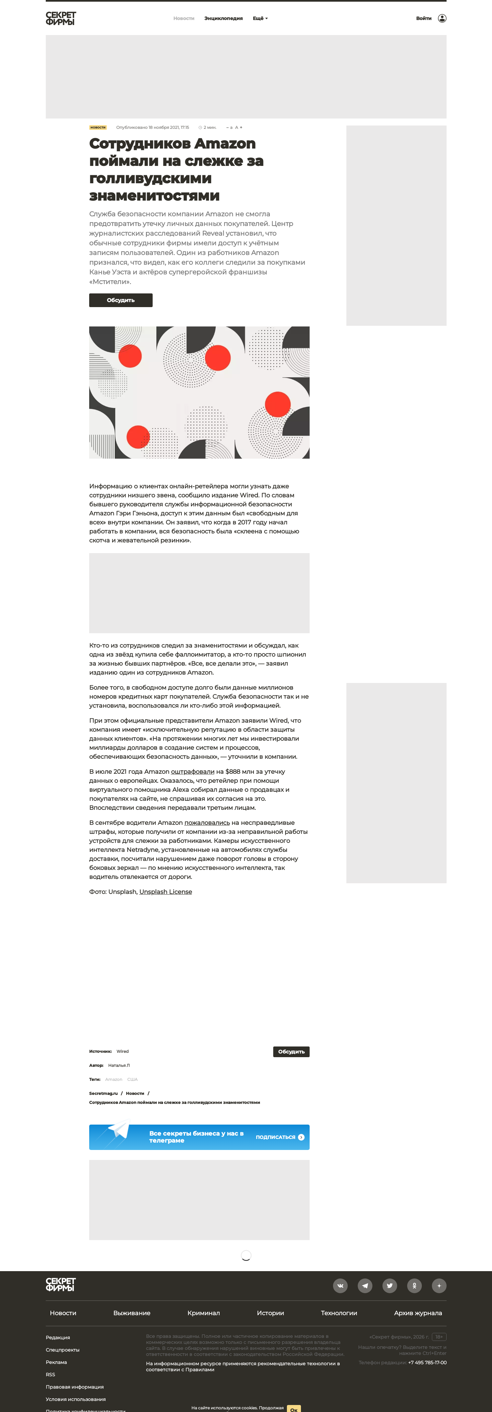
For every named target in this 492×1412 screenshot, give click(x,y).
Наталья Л (119, 1065)
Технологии (339, 1313)
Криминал (203, 1313)
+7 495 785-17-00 (427, 1363)
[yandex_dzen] (439, 1285)
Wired (123, 1051)
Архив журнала (418, 1313)
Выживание (131, 1313)
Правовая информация (75, 1387)
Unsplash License (165, 892)
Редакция (58, 1338)
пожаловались (207, 823)
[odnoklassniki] (414, 1285)
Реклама (56, 1362)
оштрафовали (192, 771)
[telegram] (365, 1285)
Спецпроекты (62, 1350)
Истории (270, 1313)
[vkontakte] (340, 1285)
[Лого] (61, 18)
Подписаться (280, 1137)
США (132, 1079)
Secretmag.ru (103, 1093)
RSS (50, 1375)
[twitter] (389, 1285)
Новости (98, 127)
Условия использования (76, 1399)
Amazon (113, 1079)
